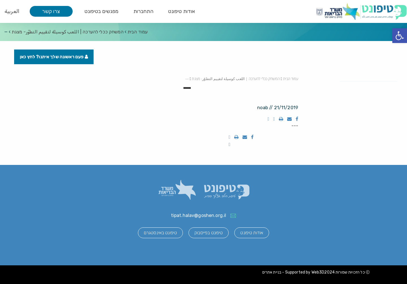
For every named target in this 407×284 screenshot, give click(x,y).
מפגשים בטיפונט (102, 11)
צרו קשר (51, 11)
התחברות (143, 11)
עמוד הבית (137, 32)
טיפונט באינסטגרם (160, 232)
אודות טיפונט (181, 11)
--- (294, 125)
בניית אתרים (272, 272)
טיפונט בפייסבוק (208, 232)
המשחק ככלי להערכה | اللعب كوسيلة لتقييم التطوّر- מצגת (68, 32)
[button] (399, 35)
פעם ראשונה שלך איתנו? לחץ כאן (54, 56)
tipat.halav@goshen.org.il (198, 215)
